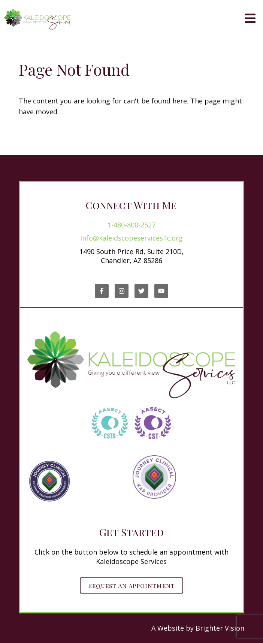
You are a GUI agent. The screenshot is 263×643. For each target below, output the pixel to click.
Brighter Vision (220, 628)
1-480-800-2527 (131, 224)
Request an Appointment (131, 585)
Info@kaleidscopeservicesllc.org (131, 237)
